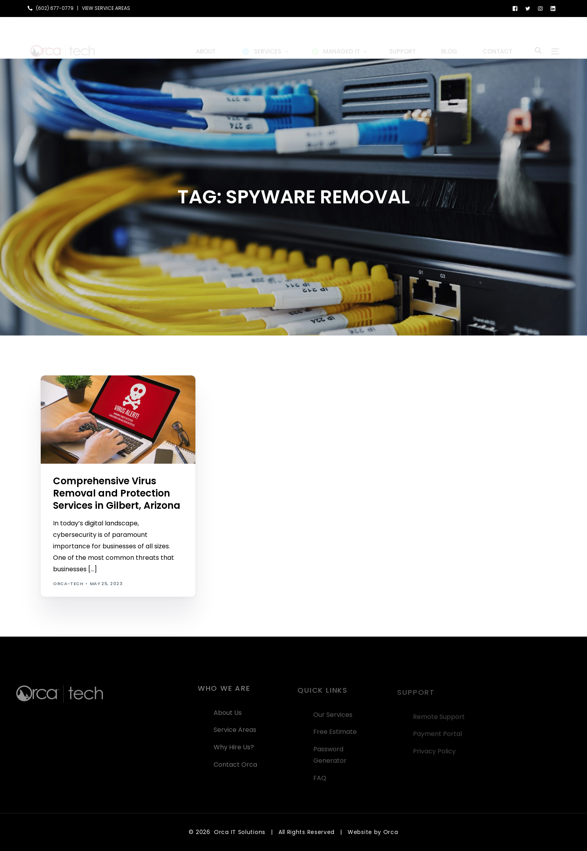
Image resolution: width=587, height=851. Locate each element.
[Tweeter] (527, 8)
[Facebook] (515, 8)
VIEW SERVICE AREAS (106, 8)
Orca (390, 832)
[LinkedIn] (553, 8)
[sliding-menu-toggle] (555, 38)
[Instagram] (540, 8)
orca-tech (68, 583)
